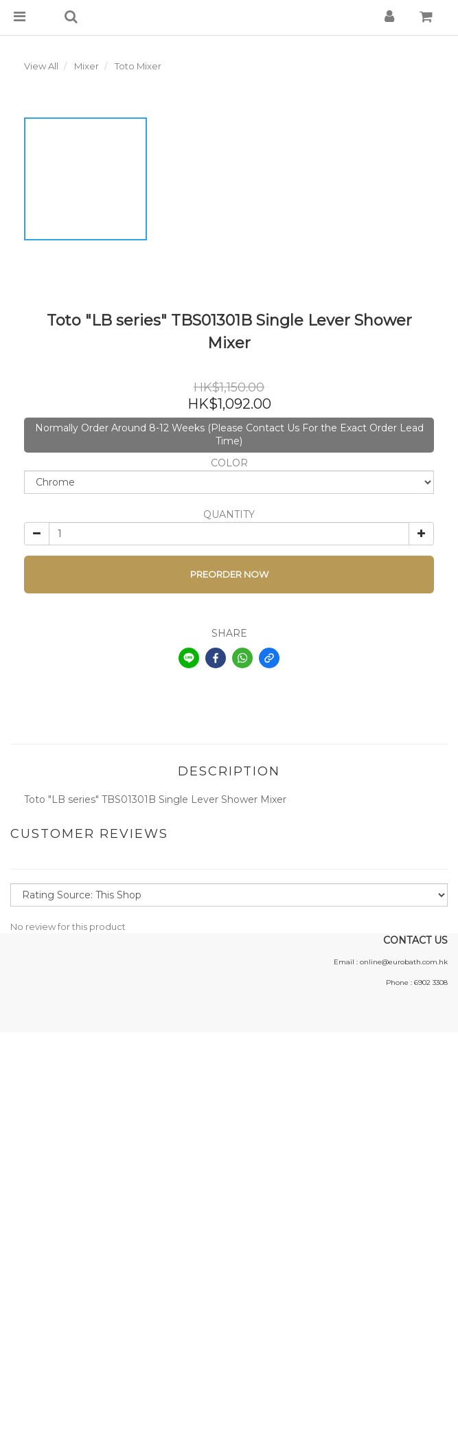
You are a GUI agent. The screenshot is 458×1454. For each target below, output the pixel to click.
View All (41, 65)
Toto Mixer (138, 65)
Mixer (86, 65)
